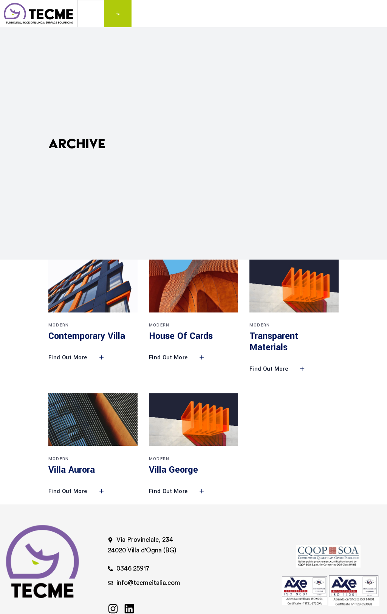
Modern (58, 325)
